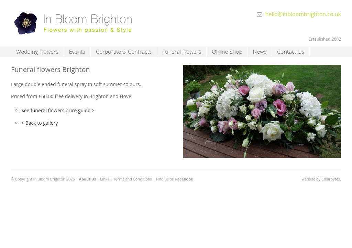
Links (104, 179)
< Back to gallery (39, 123)
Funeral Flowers (181, 51)
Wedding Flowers (37, 51)
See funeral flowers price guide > (58, 110)
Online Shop (227, 51)
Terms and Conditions (132, 179)
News (259, 51)
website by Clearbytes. (321, 179)
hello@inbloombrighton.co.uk (303, 14)
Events (77, 51)
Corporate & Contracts (124, 51)
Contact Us (290, 51)
